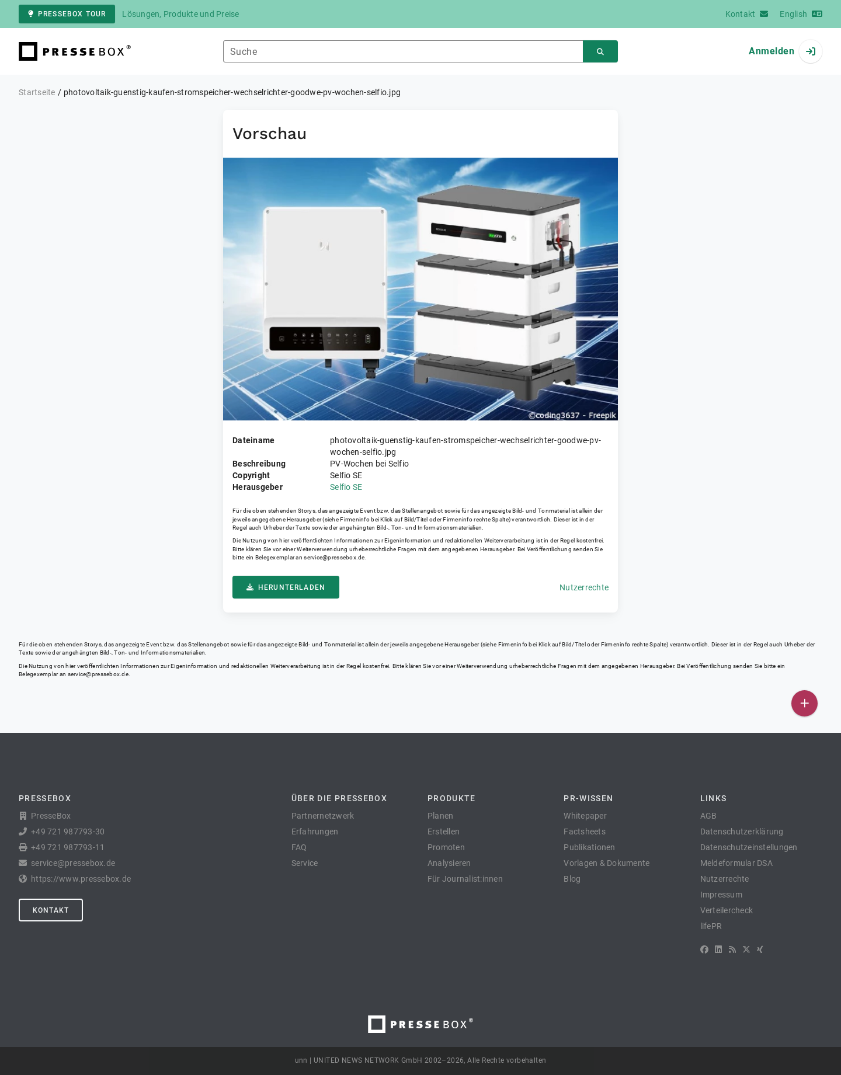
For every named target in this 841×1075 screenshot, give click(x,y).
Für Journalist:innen (465, 878)
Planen (441, 815)
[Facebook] (704, 949)
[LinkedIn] (718, 949)
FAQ (299, 847)
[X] (746, 949)
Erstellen (444, 831)
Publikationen (589, 847)
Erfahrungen (315, 831)
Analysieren (449, 863)
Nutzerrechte (584, 587)
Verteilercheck (726, 910)
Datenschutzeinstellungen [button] (749, 847)
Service (304, 863)
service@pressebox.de (334, 557)
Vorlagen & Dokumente (606, 863)
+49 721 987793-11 (68, 847)
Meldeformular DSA (736, 863)
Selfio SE (346, 487)
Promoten (446, 847)
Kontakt (51, 910)
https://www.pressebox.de (81, 878)
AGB (708, 815)
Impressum (721, 894)
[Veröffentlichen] (804, 703)
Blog (572, 878)
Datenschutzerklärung (742, 831)
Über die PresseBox (339, 798)
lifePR (711, 926)
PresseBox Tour (67, 14)
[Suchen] (600, 51)
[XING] (760, 949)
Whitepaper (585, 815)
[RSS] (732, 949)
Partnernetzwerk (323, 815)
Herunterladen (285, 587)
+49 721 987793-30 (68, 831)
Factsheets (585, 831)
